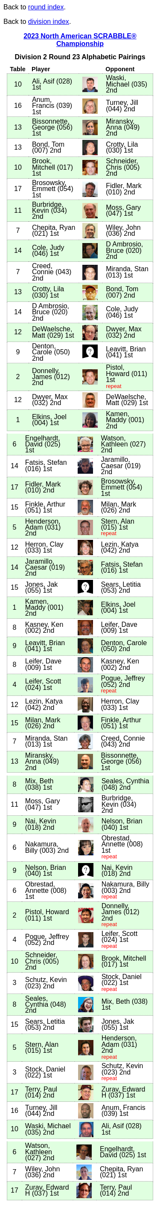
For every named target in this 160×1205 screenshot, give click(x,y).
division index (48, 21)
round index (46, 7)
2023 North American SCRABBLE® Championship (80, 39)
